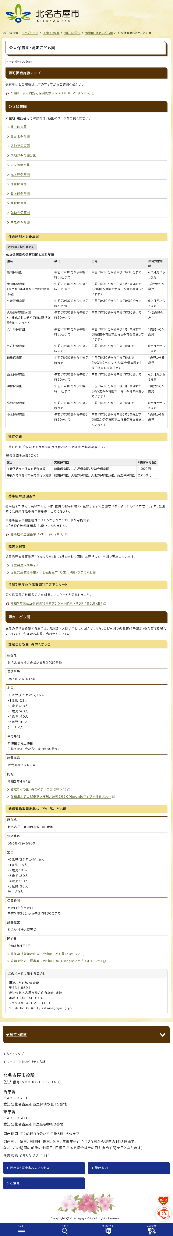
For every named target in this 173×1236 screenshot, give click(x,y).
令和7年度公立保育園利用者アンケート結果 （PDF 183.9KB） (58, 603)
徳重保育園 (19, 184)
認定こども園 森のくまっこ (40, 789)
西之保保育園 (20, 193)
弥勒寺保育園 (20, 212)
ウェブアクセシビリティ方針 (26, 1061)
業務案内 (101, 1167)
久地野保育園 (20, 145)
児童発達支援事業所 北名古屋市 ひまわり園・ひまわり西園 (53, 572)
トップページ (30, 33)
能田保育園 (19, 126)
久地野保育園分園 (23, 155)
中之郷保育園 (20, 222)
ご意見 (15, 1183)
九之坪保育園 (20, 174)
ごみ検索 (151, 1226)
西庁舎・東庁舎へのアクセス (30, 1167)
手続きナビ (108, 1226)
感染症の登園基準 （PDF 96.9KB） (39, 534)
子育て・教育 (51, 33)
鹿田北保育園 (20, 136)
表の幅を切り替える (21, 246)
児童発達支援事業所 (25, 565)
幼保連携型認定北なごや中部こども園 (48, 953)
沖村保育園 (19, 203)
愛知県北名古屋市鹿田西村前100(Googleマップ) (58, 960)
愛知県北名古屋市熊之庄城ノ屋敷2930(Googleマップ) (62, 796)
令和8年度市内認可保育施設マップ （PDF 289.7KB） (52, 93)
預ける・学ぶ (72, 33)
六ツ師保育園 (20, 164)
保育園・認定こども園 (99, 33)
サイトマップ (15, 1053)
